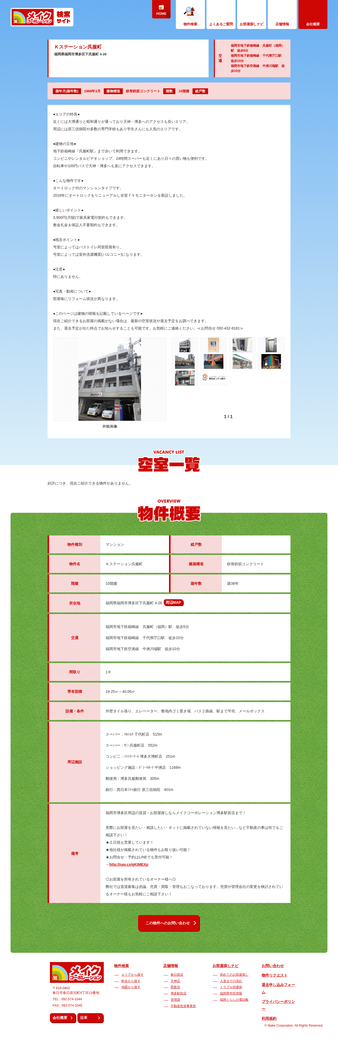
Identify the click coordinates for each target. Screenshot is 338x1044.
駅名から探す (130, 981)
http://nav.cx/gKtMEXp (128, 864)
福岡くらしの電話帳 (234, 1000)
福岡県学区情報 (231, 993)
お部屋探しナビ (225, 966)
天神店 (175, 981)
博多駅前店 (178, 993)
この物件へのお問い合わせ (167, 923)
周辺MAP (173, 602)
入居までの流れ (231, 981)
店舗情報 (170, 966)
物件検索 (121, 966)
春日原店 (177, 975)
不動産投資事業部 (183, 1006)
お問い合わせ (273, 966)
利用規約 (269, 1018)
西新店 (175, 987)
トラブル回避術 (231, 987)
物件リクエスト (275, 975)
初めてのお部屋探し (234, 975)
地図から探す (130, 987)
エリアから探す (132, 975)
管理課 (175, 1000)
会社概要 (60, 1018)
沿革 (83, 1018)
